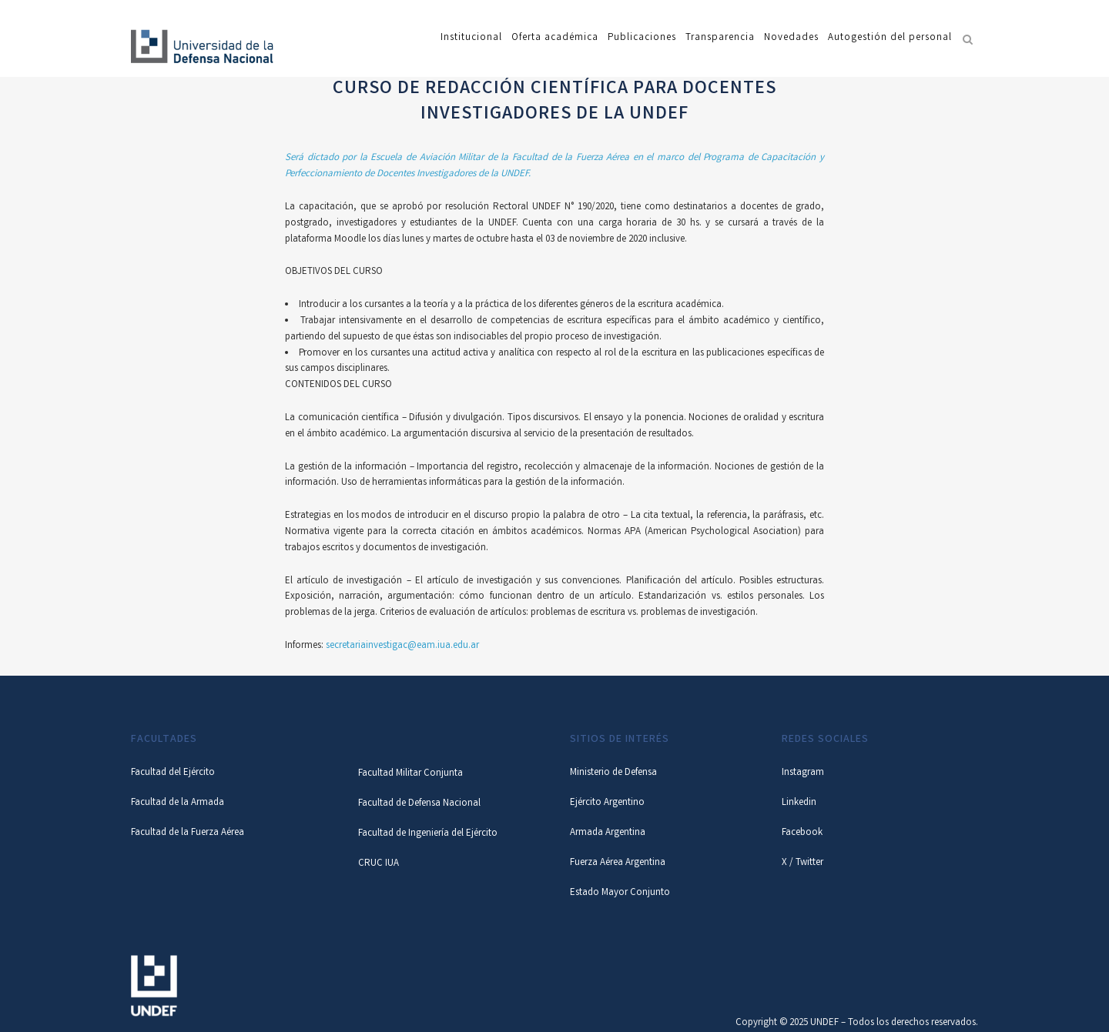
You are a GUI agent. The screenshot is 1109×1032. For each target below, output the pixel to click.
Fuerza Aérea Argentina (617, 863)
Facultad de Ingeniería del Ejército (428, 834)
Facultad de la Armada (177, 803)
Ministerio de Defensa (613, 773)
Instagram (803, 773)
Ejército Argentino (607, 803)
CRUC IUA (378, 864)
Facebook (802, 833)
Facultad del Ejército (173, 773)
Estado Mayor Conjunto (620, 893)
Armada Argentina (607, 833)
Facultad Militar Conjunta (410, 773)
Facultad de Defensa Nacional (419, 804)
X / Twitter (802, 863)
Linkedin (799, 803)
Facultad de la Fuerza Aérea (187, 833)
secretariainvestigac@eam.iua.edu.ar (402, 646)
